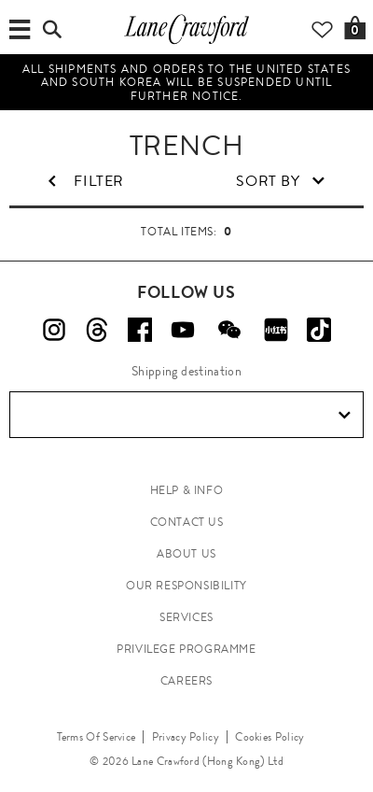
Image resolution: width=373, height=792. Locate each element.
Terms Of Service (96, 736)
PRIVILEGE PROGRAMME (186, 649)
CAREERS (186, 680)
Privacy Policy (185, 736)
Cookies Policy (269, 736)
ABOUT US (186, 553)
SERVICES (186, 617)
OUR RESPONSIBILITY (186, 585)
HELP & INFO (187, 490)
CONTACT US (187, 522)
